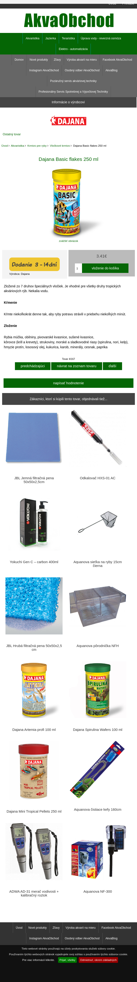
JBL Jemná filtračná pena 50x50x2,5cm (34, 480)
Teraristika (68, 38)
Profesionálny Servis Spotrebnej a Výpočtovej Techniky (73, 91)
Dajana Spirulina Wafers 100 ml (97, 730)
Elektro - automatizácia (73, 49)
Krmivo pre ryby (37, 145)
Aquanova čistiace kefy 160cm (97, 809)
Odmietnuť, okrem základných (98, 959)
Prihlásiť (128, 3)
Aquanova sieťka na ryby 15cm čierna (97, 564)
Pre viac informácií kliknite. (38, 959)
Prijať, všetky (67, 959)
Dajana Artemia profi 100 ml (34, 730)
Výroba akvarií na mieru (82, 59)
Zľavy (57, 59)
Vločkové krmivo (60, 145)
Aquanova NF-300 (97, 891)
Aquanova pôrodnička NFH (98, 646)
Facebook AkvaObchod (117, 59)
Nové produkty (39, 59)
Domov (19, 59)
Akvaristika (17, 145)
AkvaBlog (111, 70)
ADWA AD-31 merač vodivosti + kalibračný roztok (34, 893)
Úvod (112, 3)
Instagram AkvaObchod (44, 70)
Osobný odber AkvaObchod (82, 70)
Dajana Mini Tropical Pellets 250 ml (34, 811)
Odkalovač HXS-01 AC (97, 478)
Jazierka (50, 38)
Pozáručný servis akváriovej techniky (73, 81)
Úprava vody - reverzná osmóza (101, 38)
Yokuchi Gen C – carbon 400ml (34, 562)
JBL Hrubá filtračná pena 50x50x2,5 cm (34, 648)
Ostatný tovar (12, 134)
